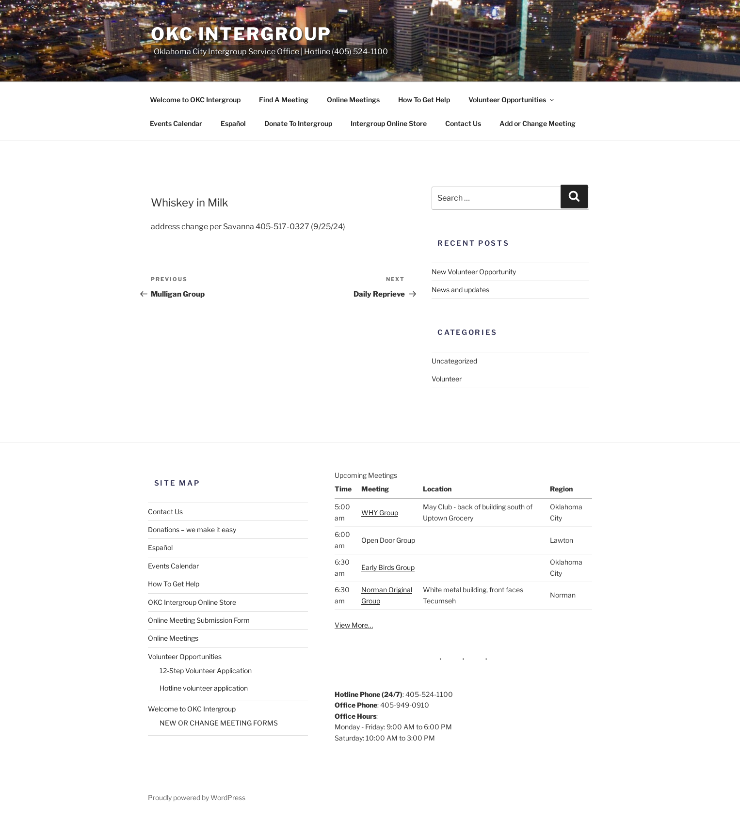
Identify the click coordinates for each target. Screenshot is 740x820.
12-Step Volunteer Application (206, 670)
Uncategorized (454, 361)
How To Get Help (424, 99)
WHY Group (379, 512)
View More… (354, 625)
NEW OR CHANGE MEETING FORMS (219, 723)
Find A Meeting (283, 99)
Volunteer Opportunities (511, 99)
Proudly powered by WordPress (196, 797)
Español (233, 123)
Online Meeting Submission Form (199, 620)
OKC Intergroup (241, 34)
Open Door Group (388, 540)
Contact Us (463, 123)
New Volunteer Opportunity (474, 272)
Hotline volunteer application (204, 688)
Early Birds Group (388, 567)
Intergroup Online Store (389, 123)
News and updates (460, 289)
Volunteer (447, 379)
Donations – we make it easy (192, 529)
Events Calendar (176, 123)
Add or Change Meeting (537, 123)
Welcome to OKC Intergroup (195, 99)
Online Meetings (353, 99)
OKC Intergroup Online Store (192, 602)
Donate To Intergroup (298, 123)
